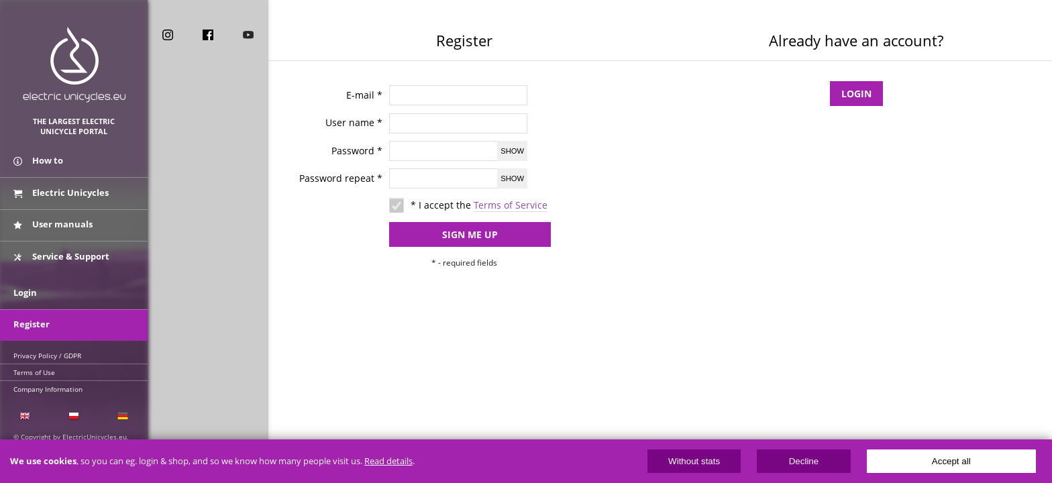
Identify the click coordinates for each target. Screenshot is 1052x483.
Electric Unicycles (61, 193)
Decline (804, 461)
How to (38, 163)
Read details (388, 461)
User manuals (53, 223)
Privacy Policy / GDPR (47, 351)
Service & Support (61, 254)
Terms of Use (34, 367)
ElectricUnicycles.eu (74, 65)
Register (31, 320)
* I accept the (479, 205)
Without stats (694, 461)
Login (856, 92)
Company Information (48, 384)
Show (512, 151)
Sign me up (456, 233)
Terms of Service (510, 205)
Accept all (951, 461)
